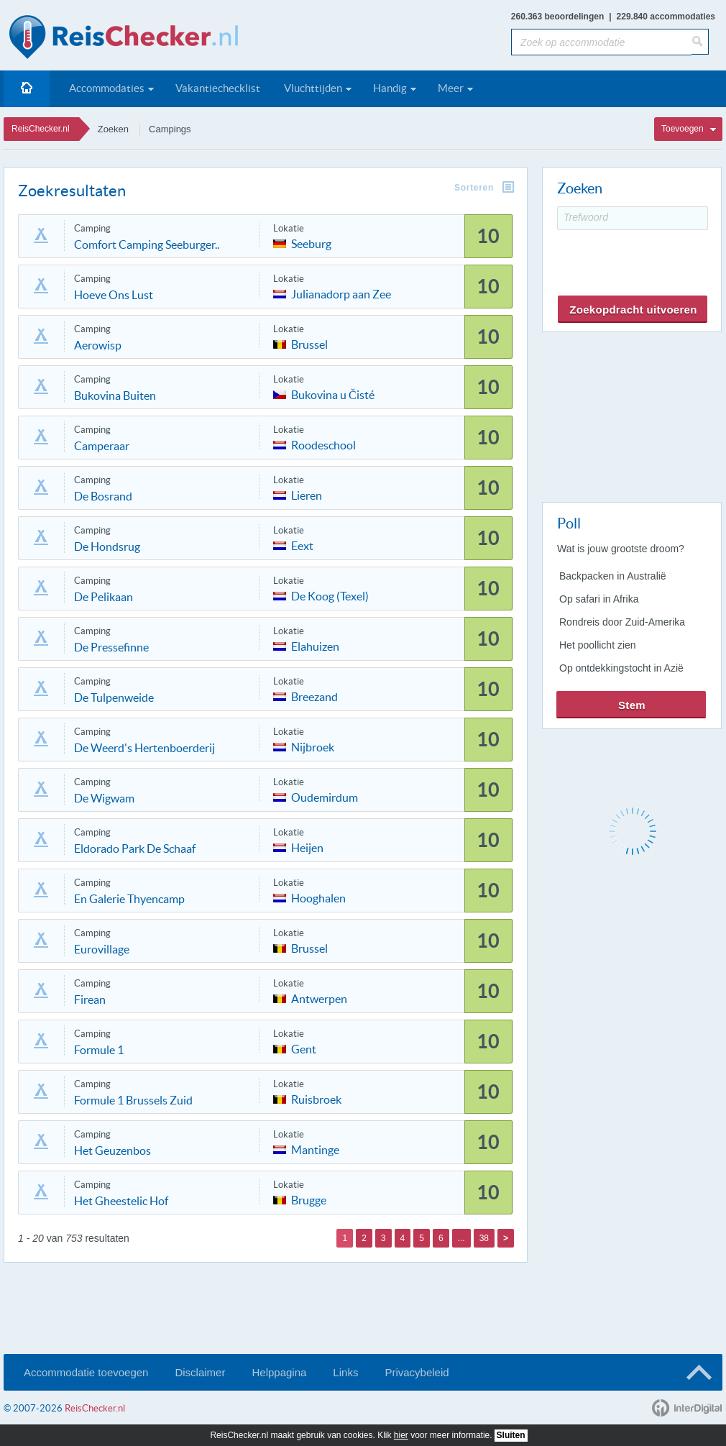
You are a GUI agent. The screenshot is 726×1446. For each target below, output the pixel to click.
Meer (451, 88)
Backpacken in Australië (612, 576)
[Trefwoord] (632, 218)
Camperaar (101, 445)
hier (401, 1435)
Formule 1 (99, 1049)
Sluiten (511, 1435)
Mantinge (315, 1148)
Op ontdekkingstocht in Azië (621, 668)
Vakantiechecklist (217, 88)
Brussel (309, 343)
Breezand (314, 695)
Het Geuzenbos (112, 1150)
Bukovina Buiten (115, 395)
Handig (390, 88)
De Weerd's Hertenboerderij (144, 747)
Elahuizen (315, 645)
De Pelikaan (103, 596)
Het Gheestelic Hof (121, 1200)
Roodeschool (323, 444)
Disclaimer (200, 1372)
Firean (90, 999)
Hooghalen (318, 897)
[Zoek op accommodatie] (601, 42)
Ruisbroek (316, 1098)
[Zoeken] (700, 42)
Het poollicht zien (597, 645)
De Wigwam (104, 798)
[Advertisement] (631, 414)
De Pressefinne (111, 647)
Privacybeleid (417, 1372)
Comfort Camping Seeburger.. (146, 244)
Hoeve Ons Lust (113, 294)
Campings (170, 129)
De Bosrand (103, 496)
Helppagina (279, 1372)
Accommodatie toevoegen (86, 1372)
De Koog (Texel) (330, 595)
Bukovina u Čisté (333, 393)
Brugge (308, 1199)
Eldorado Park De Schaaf (135, 848)
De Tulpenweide (114, 697)
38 (484, 1238)
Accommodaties (106, 88)
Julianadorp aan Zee (341, 293)
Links (345, 1372)
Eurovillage (101, 949)
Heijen (307, 846)
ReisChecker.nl (41, 129)
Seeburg (311, 242)
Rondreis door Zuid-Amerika (622, 622)
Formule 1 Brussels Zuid (133, 1100)
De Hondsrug (107, 546)
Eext (302, 544)
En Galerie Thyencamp (129, 898)
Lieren (306, 494)
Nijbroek (312, 746)
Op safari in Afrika (599, 599)
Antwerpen (319, 997)
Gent (303, 1048)
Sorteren (474, 188)
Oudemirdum (324, 796)
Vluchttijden (313, 88)
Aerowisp (97, 345)
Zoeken (113, 129)
